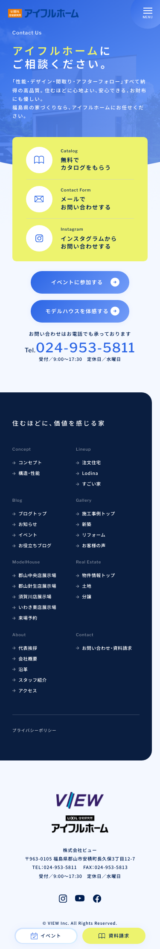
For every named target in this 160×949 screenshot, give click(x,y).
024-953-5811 (86, 348)
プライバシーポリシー (34, 730)
